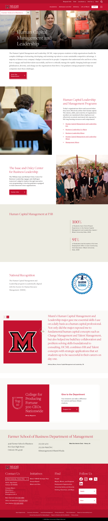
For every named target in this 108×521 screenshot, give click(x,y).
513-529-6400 (18, 503)
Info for (90, 2)
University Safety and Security (64, 487)
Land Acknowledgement (47, 512)
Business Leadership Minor (75, 133)
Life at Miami (85, 7)
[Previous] (4, 317)
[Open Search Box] (102, 2)
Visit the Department (15, 75)
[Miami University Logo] (12, 6)
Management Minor (72, 142)
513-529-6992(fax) (46, 447)
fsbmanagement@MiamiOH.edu (51, 450)
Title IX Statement (70, 512)
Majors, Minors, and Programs (64, 481)
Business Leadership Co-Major (76, 129)
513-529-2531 (23, 500)
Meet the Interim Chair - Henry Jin (79, 443)
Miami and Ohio (35, 484)
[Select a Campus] (17, 479)
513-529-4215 (43, 443)
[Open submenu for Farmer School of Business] (28, 12)
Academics (53, 7)
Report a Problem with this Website (60, 515)
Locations (81, 2)
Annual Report (34, 481)
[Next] (7, 317)
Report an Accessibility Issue (84, 512)
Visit (74, 2)
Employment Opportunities (63, 484)
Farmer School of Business (12, 13)
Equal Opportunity (20, 512)
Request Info (67, 2)
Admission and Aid (65, 7)
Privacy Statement (59, 512)
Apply (95, 7)
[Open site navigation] (101, 7)
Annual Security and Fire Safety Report (39, 515)
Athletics (76, 7)
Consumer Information (33, 512)
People (57, 479)
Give (97, 2)
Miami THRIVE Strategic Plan (39, 479)
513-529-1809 (19, 498)
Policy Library (74, 515)
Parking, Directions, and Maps (64, 490)
